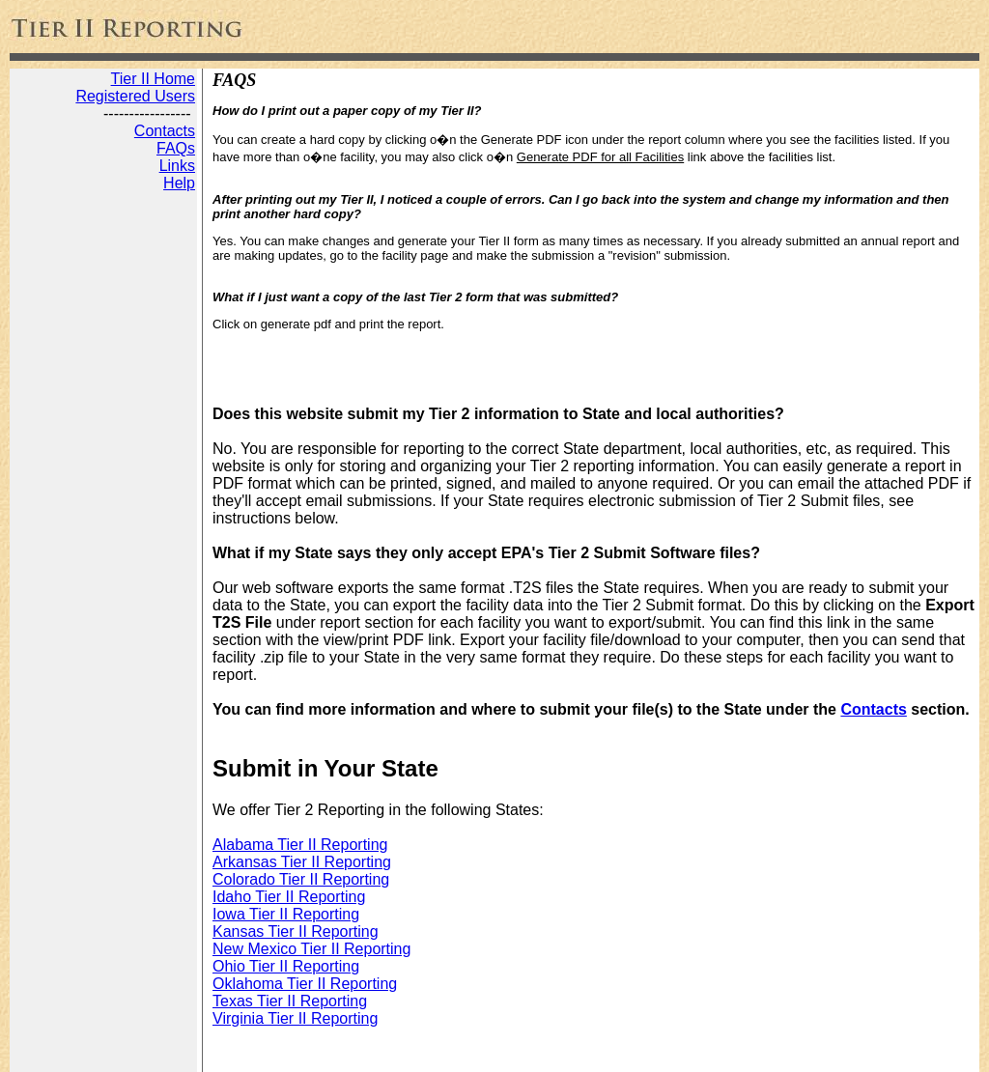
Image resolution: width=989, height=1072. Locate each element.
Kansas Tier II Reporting (295, 931)
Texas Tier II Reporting (289, 1001)
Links (177, 165)
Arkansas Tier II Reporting (301, 862)
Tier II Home (153, 79)
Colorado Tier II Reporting (300, 879)
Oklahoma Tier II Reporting (304, 983)
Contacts (164, 131)
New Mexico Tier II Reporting (311, 949)
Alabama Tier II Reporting (299, 844)
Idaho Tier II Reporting (288, 897)
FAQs (175, 148)
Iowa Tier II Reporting (285, 914)
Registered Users (135, 96)
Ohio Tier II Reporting (285, 966)
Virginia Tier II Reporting (295, 1018)
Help (179, 183)
